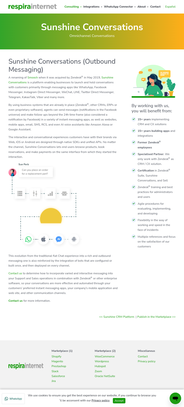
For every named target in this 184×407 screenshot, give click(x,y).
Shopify (56, 356)
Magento (57, 361)
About (141, 7)
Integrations (91, 7)
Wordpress (102, 361)
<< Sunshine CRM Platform (117, 317)
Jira (54, 381)
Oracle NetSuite (105, 376)
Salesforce (58, 376)
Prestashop (59, 366)
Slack (55, 371)
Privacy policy (146, 361)
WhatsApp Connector (118, 7)
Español (170, 7)
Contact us (15, 273)
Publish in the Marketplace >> (156, 317)
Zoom (98, 371)
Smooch (32, 78)
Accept (119, 401)
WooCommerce (105, 356)
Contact (155, 7)
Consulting (72, 7)
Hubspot (100, 366)
